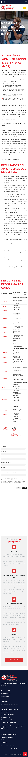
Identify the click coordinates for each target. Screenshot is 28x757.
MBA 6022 (4, 414)
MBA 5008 (4, 332)
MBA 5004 (4, 314)
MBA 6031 (4, 357)
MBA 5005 (4, 318)
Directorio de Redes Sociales (9, 745)
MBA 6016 (4, 410)
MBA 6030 (4, 352)
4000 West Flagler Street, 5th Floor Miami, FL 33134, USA (14, 685)
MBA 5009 (4, 336)
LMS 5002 (4, 387)
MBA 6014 (4, 378)
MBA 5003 (4, 310)
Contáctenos (4, 740)
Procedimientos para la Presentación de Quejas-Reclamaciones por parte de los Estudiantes (12, 726)
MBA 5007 (4, 327)
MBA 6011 (4, 371)
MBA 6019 (4, 342)
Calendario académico (7, 714)
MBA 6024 (4, 420)
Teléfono (4, 742)
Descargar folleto (14, 659)
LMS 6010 (4, 399)
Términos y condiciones (7, 720)
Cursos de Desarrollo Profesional (10, 704)
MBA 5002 (4, 306)
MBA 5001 (4, 302)
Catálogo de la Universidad (8, 722)
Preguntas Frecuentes (7, 737)
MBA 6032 (4, 362)
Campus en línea (5, 717)
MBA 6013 (4, 375)
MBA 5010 (4, 323)
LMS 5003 (4, 393)
